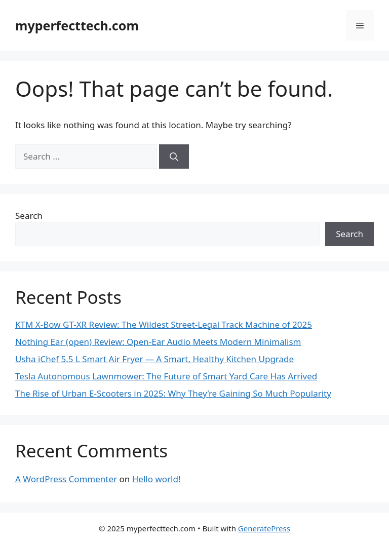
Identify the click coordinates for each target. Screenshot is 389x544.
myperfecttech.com (77, 25)
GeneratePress (264, 528)
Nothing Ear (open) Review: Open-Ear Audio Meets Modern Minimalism (158, 341)
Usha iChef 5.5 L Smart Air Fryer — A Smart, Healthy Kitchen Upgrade (154, 359)
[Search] (174, 156)
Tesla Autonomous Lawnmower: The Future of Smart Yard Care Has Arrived (166, 376)
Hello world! (156, 479)
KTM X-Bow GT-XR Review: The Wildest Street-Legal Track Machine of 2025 (163, 324)
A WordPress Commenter (66, 479)
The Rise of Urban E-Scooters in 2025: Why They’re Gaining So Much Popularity (173, 393)
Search (29, 215)
